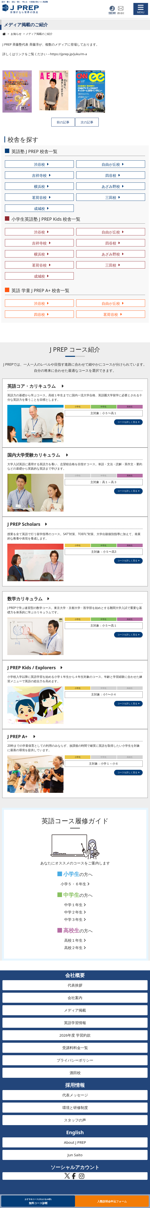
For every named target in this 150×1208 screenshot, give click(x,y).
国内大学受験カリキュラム (33, 455)
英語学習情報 (75, 1022)
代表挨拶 (75, 985)
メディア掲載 (75, 1010)
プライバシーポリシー (75, 1060)
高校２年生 (75, 947)
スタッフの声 (75, 1120)
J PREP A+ (17, 736)
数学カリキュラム (25, 599)
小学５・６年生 (75, 883)
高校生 (68, 930)
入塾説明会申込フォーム (112, 1201)
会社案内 (75, 997)
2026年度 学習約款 (75, 1035)
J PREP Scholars (23, 524)
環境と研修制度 (75, 1107)
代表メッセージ (75, 1094)
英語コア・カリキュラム (31, 386)
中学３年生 (75, 919)
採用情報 (75, 1085)
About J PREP (75, 1142)
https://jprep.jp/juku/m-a (68, 54)
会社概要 (75, 975)
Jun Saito (75, 1154)
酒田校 (75, 1072)
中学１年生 (75, 904)
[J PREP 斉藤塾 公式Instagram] (82, 1177)
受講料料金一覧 (75, 1047)
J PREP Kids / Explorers (31, 667)
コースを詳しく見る (127, 422)
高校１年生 (75, 940)
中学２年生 (75, 912)
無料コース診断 (38, 1201)
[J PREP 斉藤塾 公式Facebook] (74, 1177)
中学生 (68, 894)
